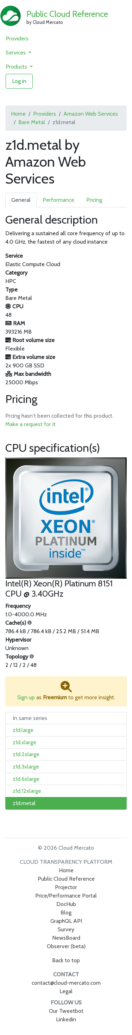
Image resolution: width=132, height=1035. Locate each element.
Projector (66, 887)
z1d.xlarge (24, 742)
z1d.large (23, 730)
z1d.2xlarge (26, 754)
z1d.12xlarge (27, 791)
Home (18, 113)
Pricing (94, 200)
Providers (17, 38)
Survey (66, 929)
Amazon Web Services (90, 113)
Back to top (66, 960)
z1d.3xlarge (26, 766)
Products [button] (17, 66)
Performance (58, 200)
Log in (19, 81)
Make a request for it (30, 424)
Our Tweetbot (66, 1011)
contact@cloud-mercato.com (66, 982)
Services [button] (16, 52)
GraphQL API (66, 921)
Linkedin (66, 1019)
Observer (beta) (66, 946)
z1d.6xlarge (26, 779)
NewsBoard (66, 937)
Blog (66, 912)
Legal (66, 991)
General (21, 200)
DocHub (66, 904)
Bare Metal (31, 122)
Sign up (26, 697)
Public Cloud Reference (67, 14)
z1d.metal (24, 803)
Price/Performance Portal (66, 895)
